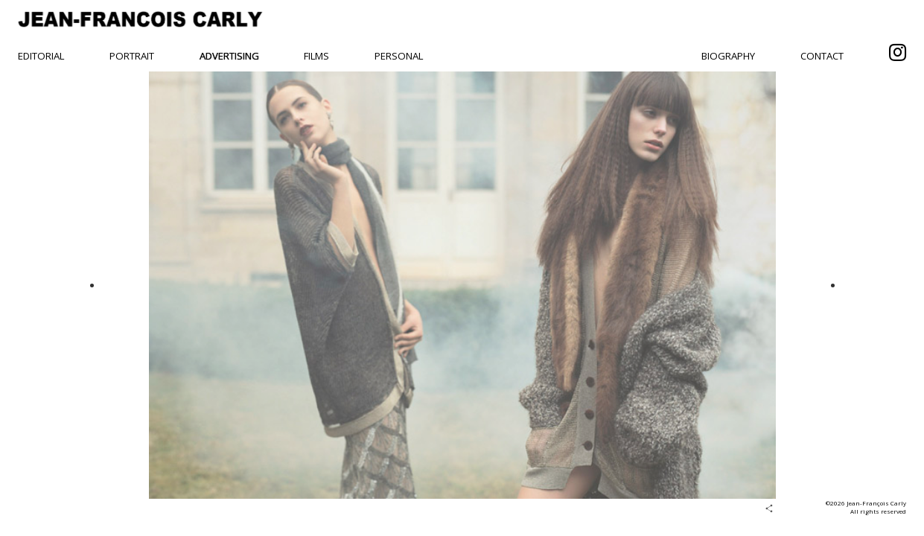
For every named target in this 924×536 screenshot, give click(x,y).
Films (316, 56)
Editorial (41, 56)
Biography (728, 56)
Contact (822, 56)
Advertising (229, 56)
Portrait (131, 56)
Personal (399, 56)
